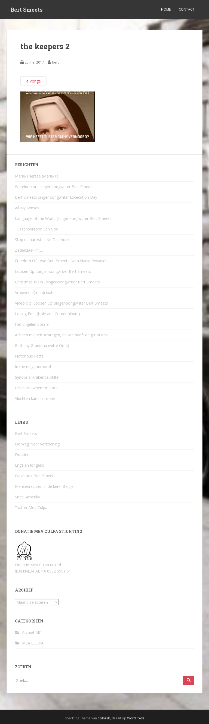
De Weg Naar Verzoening (37, 444)
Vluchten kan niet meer (35, 398)
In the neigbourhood (33, 366)
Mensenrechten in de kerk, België (44, 486)
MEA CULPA (33, 643)
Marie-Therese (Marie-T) (36, 176)
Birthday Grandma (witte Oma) (42, 345)
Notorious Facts (29, 356)
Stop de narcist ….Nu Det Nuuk (42, 239)
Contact (186, 9)
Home (166, 9)
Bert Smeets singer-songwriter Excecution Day (56, 197)
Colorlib (104, 718)
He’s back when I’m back (36, 387)
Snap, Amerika (27, 496)
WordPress (135, 718)
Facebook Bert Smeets (35, 475)
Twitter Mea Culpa (31, 507)
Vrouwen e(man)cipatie (35, 292)
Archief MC (31, 632)
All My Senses (27, 207)
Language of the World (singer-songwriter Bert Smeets (63, 218)
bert (55, 62)
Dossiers (22, 454)
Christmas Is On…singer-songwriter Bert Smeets (57, 281)
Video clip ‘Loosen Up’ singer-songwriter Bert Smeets (61, 303)
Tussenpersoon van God (36, 229)
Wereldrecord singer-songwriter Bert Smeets (54, 186)
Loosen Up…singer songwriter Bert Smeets (53, 271)
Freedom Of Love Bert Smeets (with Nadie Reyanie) (61, 260)
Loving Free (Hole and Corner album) (47, 313)
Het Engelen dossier (32, 324)
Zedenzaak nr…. (29, 250)
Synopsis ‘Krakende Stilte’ (37, 377)
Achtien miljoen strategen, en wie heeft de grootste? (61, 334)
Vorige (33, 81)
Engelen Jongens (29, 465)
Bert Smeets (27, 9)
